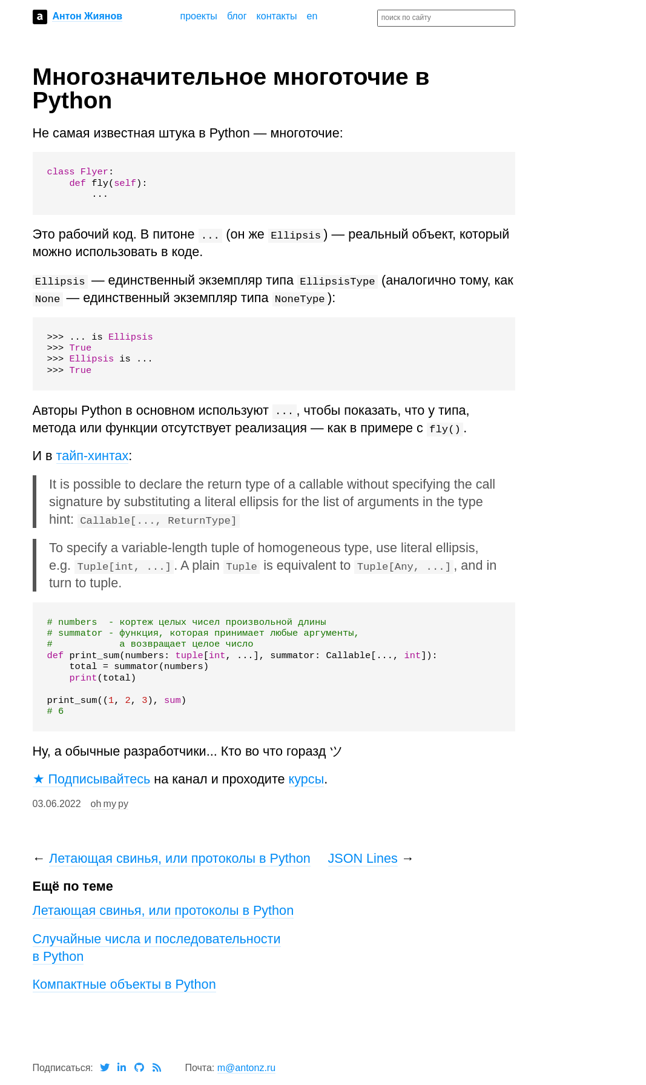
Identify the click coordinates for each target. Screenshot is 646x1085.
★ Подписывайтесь (92, 779)
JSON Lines (363, 858)
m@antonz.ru (246, 1068)
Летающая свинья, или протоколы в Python (180, 858)
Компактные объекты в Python (124, 984)
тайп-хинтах (92, 455)
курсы (307, 779)
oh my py (109, 804)
